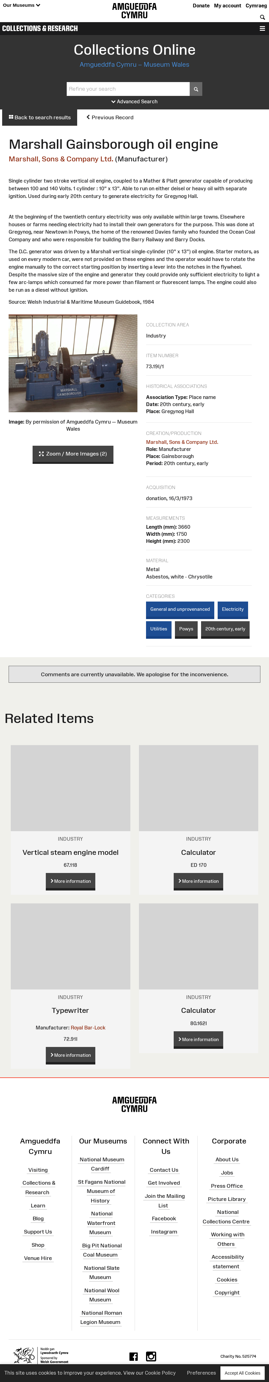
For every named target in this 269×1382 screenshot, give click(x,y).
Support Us (38, 1232)
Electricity (233, 609)
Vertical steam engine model (70, 852)
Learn (38, 1205)
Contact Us (164, 1170)
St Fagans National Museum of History (101, 1191)
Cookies (227, 1279)
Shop (38, 1245)
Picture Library (227, 1199)
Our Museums (21, 5)
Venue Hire (38, 1258)
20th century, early (225, 628)
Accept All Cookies (242, 1373)
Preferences (201, 1373)
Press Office (227, 1186)
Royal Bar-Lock (88, 1027)
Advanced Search (134, 102)
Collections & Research (40, 28)
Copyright (227, 1292)
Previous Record (109, 117)
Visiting (38, 1170)
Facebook (164, 1218)
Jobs (227, 1173)
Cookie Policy (160, 1373)
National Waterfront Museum (101, 1222)
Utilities (158, 628)
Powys (186, 628)
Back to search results (40, 117)
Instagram (164, 1232)
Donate (201, 5)
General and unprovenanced (180, 609)
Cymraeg (256, 5)
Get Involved (164, 1183)
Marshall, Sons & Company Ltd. (61, 159)
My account (227, 5)
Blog (38, 1218)
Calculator (198, 852)
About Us (227, 1159)
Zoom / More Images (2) (73, 454)
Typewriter (70, 1010)
